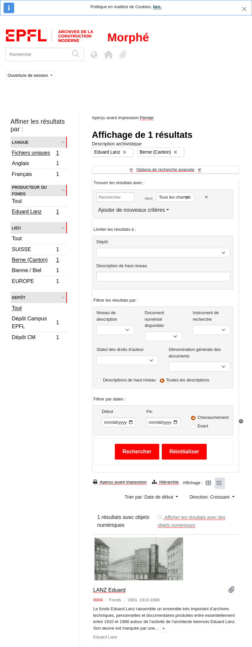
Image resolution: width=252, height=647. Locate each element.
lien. (157, 6)
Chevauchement (213, 417)
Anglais (35, 164)
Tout (17, 201)
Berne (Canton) (35, 260)
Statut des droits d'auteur (120, 349)
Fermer (147, 117)
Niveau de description (106, 316)
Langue (20, 142)
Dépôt (102, 241)
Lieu (16, 228)
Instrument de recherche (206, 316)
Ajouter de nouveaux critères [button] (131, 210)
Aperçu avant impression (120, 482)
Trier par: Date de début (150, 497)
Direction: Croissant (210, 497)
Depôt (18, 297)
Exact (203, 425)
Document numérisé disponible (154, 319)
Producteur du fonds (29, 190)
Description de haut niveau (121, 265)
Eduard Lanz (35, 212)
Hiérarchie (165, 482)
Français (35, 175)
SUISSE (35, 250)
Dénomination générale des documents (195, 352)
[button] (108, 54)
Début (107, 411)
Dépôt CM (35, 338)
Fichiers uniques (35, 153)
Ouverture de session (28, 75)
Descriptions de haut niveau (129, 379)
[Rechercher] (37, 54)
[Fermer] (244, 9)
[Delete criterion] (206, 197)
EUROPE (35, 282)
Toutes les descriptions (187, 379)
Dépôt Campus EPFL (35, 322)
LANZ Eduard (109, 590)
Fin (149, 411)
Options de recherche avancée (165, 169)
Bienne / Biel (35, 271)
